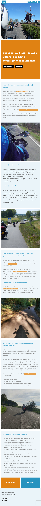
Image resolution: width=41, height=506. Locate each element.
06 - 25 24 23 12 (32, 1)
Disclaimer (4, 498)
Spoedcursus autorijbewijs (7, 492)
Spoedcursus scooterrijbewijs (8, 495)
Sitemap (3, 501)
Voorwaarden (4, 500)
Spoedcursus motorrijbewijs (8, 494)
